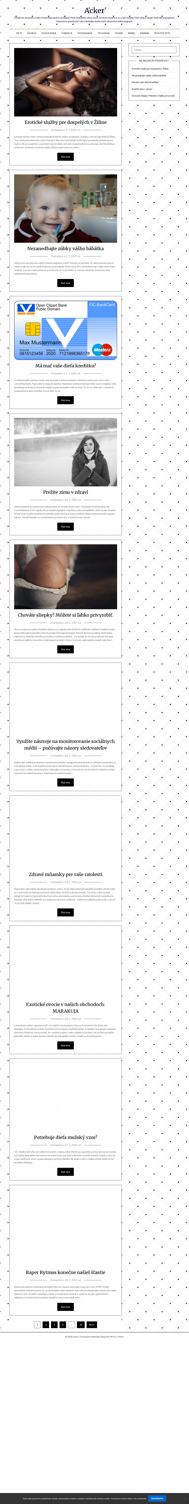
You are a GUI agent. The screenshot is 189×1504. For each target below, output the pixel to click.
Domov (31, 33)
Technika (104, 33)
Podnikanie (85, 33)
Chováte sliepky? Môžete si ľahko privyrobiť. (65, 615)
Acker (94, 10)
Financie (66, 33)
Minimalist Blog (99, 1336)
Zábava (144, 33)
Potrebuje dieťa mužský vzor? (65, 1137)
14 (81, 1324)
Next (91, 1324)
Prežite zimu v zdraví (65, 492)
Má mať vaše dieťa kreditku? (65, 366)
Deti (19, 33)
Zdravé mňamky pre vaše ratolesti (65, 874)
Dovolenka (49, 33)
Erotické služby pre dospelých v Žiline (66, 122)
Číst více (65, 156)
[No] (185, 1498)
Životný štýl (162, 33)
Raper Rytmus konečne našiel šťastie (65, 1272)
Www (131, 33)
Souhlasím (157, 1498)
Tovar (119, 33)
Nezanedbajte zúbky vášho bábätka (65, 248)
